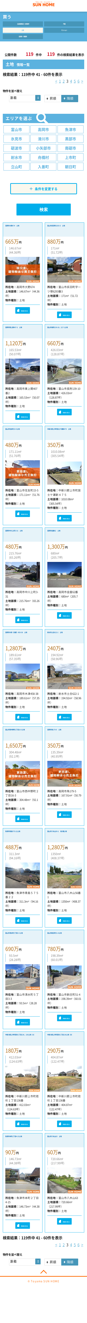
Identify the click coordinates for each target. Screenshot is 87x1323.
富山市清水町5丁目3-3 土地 (21, 955)
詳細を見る (22, 318)
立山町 (16, 173)
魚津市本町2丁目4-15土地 (21, 1162)
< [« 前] (56, 88)
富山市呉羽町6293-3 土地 (64, 237)
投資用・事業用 (22, 42)
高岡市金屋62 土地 (62, 544)
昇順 (53, 105)
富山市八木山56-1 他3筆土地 (63, 852)
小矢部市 (43, 155)
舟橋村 (43, 164)
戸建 (64, 25)
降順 (70, 105)
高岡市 (43, 136)
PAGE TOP (43, 1294)
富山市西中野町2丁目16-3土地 (20, 749)
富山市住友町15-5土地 (21, 440)
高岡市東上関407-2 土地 (21, 340)
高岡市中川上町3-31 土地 (21, 547)
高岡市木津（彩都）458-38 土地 (20, 650)
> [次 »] (82, 88)
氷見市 (16, 145)
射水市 (16, 164)
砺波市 (16, 155)
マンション (64, 34)
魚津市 (70, 136)
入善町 (43, 173)
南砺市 (70, 155)
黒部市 (70, 145)
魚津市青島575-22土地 (22, 849)
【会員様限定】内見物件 (22, 25)
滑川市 (43, 145)
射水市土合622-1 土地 (63, 650)
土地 (23, 34)
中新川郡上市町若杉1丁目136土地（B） (64, 1059)
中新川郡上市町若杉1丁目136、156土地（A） (22, 1059)
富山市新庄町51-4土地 (63, 952)
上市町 (70, 164)
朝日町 (70, 173)
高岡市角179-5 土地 (63, 746)
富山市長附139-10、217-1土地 (62, 340)
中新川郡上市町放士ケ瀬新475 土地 (63, 443)
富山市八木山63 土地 (63, 1159)
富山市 (16, 136)
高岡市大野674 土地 (21, 234)
